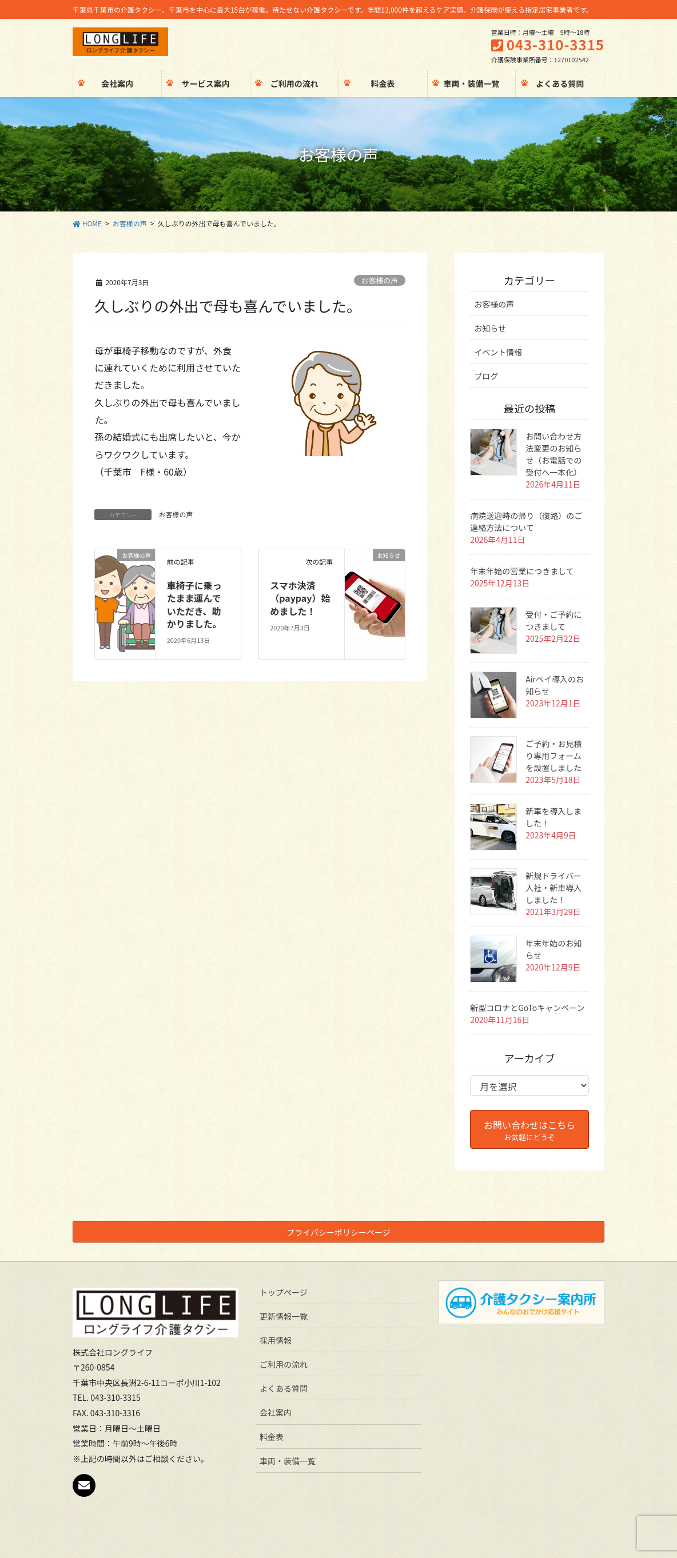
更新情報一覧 (284, 1316)
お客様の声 (379, 280)
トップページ (284, 1292)
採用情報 (276, 1340)
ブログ (486, 376)
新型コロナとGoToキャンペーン (527, 1007)
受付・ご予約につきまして (553, 620)
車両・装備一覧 (288, 1461)
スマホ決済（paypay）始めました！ (300, 598)
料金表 (272, 1437)
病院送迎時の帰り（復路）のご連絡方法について (526, 521)
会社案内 (276, 1412)
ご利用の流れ (284, 1364)
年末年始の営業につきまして (522, 571)
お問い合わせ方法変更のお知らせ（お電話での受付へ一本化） (553, 454)
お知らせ (490, 328)
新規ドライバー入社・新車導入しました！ (553, 887)
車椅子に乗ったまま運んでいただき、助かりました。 (194, 604)
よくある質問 (284, 1388)
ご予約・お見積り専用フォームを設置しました (553, 755)
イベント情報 (498, 352)
